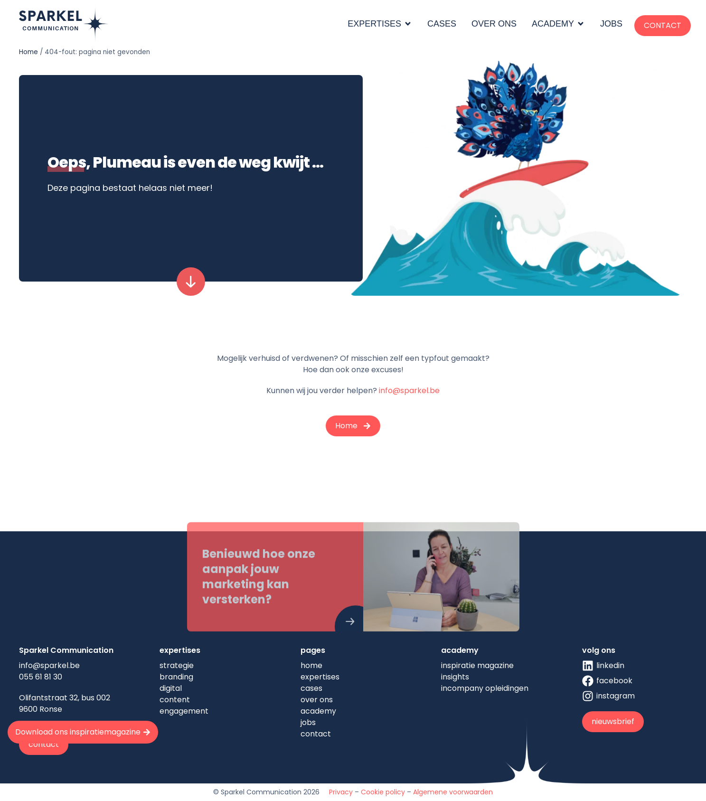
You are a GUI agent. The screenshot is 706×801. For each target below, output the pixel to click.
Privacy (341, 792)
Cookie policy (383, 792)
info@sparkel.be (409, 390)
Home (28, 52)
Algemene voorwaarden (453, 792)
